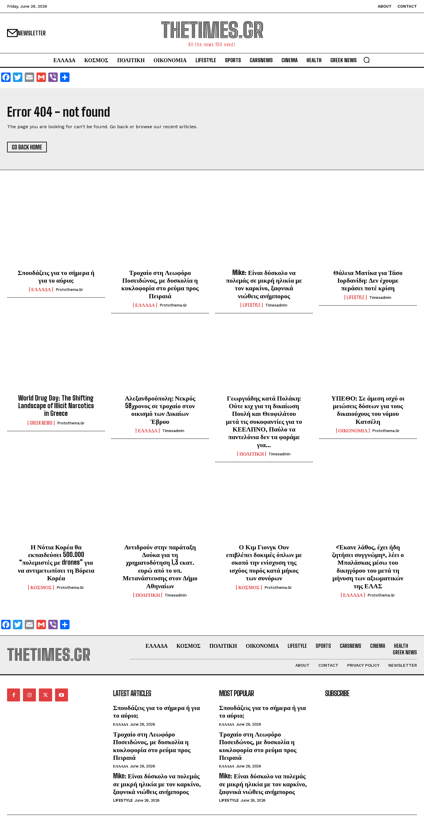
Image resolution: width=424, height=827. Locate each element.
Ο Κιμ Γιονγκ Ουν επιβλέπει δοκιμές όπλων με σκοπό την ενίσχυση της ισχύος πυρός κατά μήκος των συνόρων (264, 562)
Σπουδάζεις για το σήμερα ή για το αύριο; (56, 276)
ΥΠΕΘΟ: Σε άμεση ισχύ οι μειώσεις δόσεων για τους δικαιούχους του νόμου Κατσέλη (367, 409)
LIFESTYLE (252, 305)
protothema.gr (69, 289)
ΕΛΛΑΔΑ (41, 289)
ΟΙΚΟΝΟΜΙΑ (353, 430)
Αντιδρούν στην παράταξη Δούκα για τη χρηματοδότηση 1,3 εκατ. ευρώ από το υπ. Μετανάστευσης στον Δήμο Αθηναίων (159, 566)
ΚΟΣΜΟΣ (41, 587)
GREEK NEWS (41, 423)
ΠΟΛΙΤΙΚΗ (251, 454)
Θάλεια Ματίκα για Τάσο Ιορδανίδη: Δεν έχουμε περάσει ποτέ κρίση (368, 280)
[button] (367, 60)
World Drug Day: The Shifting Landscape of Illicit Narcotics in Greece (56, 406)
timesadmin (276, 305)
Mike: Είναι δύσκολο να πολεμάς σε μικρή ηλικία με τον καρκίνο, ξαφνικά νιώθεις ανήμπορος (264, 284)
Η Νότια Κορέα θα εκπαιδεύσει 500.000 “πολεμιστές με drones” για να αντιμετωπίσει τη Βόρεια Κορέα (56, 562)
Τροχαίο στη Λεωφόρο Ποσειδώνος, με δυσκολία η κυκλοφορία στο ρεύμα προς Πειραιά (160, 284)
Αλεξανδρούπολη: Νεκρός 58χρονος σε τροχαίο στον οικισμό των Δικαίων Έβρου (160, 409)
